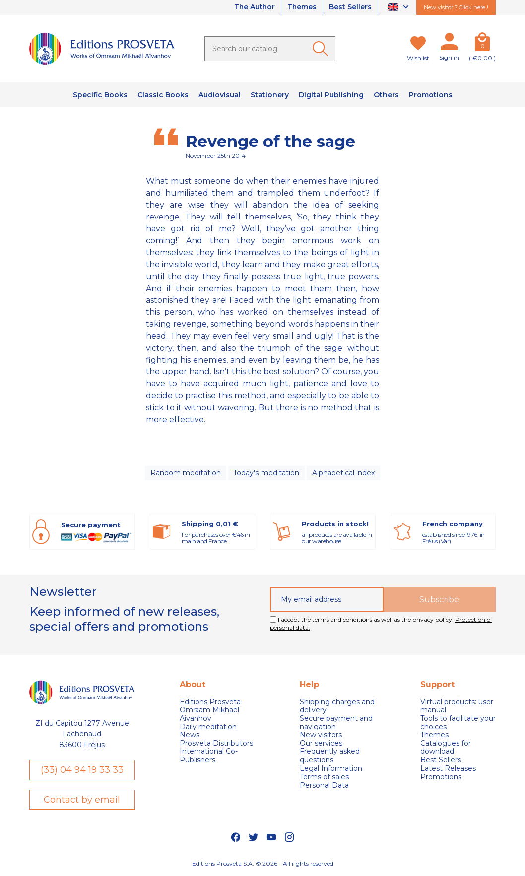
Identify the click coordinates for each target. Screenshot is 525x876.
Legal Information (331, 768)
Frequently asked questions (330, 756)
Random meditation (185, 472)
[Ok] (322, 48)
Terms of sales (324, 777)
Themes (302, 7)
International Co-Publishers (209, 756)
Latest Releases (448, 768)
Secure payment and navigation (336, 722)
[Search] (269, 48)
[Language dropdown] (399, 7)
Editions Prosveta (210, 702)
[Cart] (482, 43)
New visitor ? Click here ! (456, 7)
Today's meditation (266, 472)
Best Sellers (350, 7)
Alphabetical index (343, 472)
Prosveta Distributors (216, 743)
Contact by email (82, 799)
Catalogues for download (445, 747)
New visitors (321, 735)
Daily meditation (208, 727)
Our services (321, 743)
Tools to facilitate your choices (458, 722)
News (189, 735)
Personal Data (324, 785)
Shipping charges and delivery (337, 706)
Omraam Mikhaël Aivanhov (209, 714)
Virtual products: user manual (456, 706)
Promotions (440, 777)
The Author (253, 7)
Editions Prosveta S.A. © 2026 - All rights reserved (262, 864)
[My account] (449, 44)
